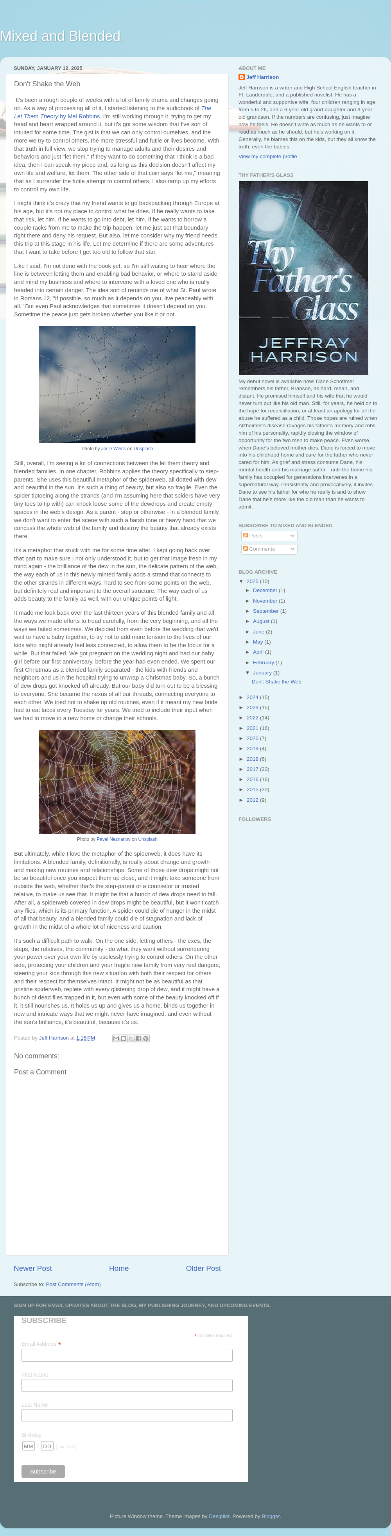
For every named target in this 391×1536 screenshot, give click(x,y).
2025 (253, 581)
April (259, 652)
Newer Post (33, 1268)
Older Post (203, 1268)
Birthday (31, 1435)
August (262, 621)
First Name (35, 1375)
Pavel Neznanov (113, 839)
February (264, 662)
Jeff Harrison (262, 77)
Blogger (271, 1516)
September (266, 611)
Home (119, 1268)
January (263, 673)
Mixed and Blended (60, 36)
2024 (253, 697)
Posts (253, 536)
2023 (253, 707)
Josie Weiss (113, 448)
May (258, 642)
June (259, 632)
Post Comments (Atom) (73, 1284)
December (266, 590)
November (266, 601)
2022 (253, 718)
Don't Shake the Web (276, 682)
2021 (253, 728)
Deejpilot (219, 1516)
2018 (253, 759)
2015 (253, 789)
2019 (253, 748)
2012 (253, 800)
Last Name (35, 1405)
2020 (253, 738)
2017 (253, 769)
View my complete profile (268, 156)
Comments (259, 549)
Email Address (41, 1344)
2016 (253, 779)
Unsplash (143, 448)
